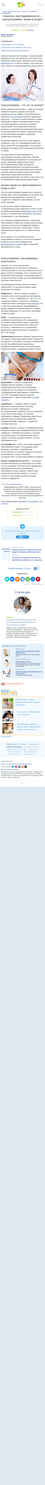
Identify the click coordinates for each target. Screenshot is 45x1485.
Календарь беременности (14, 683)
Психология (15, 555)
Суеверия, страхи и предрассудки (17, 749)
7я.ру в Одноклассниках (22, 767)
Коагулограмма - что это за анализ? (12, 44)
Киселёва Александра (15, 484)
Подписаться (22, 537)
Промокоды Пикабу (26, 764)
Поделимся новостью (29, 754)
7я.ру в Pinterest (16, 767)
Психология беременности (32, 747)
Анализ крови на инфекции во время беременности (28, 652)
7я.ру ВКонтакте (19, 767)
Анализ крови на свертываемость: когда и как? (16, 47)
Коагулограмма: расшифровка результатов (15, 50)
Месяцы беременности (30, 751)
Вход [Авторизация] (41, 4)
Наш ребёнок (15, 769)
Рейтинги (3, 769)
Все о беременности (15, 754)
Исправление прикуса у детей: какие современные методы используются (29, 726)
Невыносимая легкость (23, 661)
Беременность (20, 649)
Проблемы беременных (23, 659)
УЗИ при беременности (14, 751)
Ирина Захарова (7, 34)
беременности (7, 63)
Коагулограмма (16, 117)
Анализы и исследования (14, 747)
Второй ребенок (33, 749)
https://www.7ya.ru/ (14, 764)
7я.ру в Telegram (13, 767)
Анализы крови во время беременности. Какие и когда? (29, 672)
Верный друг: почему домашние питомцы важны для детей (28, 702)
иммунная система (34, 211)
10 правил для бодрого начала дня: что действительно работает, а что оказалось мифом (27, 560)
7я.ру (25, 767)
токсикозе (35, 304)
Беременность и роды (16, 744)
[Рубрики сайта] (3, 5)
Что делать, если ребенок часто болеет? (28, 713)
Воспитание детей (17, 547)
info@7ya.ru (4, 764)
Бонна (9, 769)
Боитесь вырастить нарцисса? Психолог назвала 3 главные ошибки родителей (27, 551)
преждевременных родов (11, 244)
